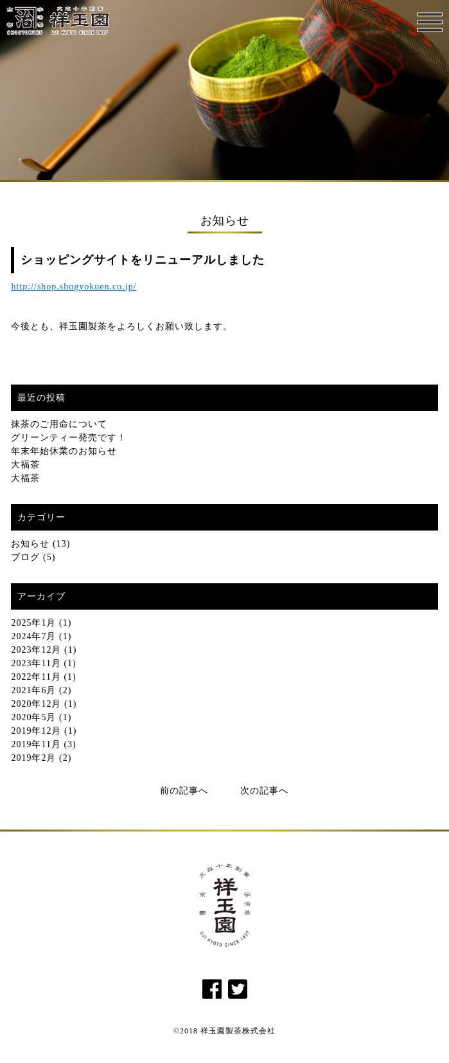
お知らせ (30, 544)
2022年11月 (35, 677)
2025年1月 (33, 623)
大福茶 (25, 464)
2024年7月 (33, 636)
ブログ (25, 557)
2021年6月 (33, 690)
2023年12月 (36, 650)
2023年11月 (35, 663)
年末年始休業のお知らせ (64, 451)
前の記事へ (184, 790)
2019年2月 (33, 758)
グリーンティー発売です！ (69, 437)
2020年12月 (36, 704)
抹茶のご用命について (59, 424)
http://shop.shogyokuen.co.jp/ (73, 286)
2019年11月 (35, 744)
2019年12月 (36, 731)
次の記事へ (264, 790)
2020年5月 (33, 717)
